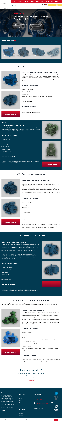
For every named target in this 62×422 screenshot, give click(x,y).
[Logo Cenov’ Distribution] (44, 4)
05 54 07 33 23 (39, 399)
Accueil (3, 7)
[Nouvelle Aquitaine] (56, 405)
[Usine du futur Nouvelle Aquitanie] (56, 402)
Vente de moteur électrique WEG (33, 7)
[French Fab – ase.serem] (56, 392)
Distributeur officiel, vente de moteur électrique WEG (15, 7)
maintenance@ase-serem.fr (42, 403)
